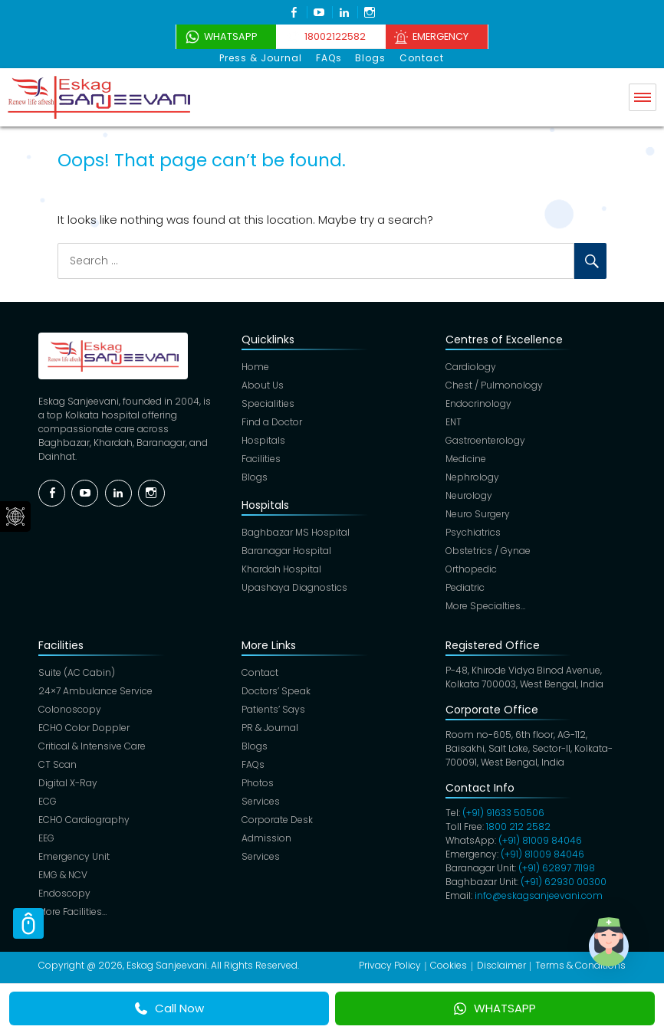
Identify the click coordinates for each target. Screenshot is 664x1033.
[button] (616, 951)
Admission (266, 837)
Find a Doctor (272, 421)
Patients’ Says (273, 709)
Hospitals (263, 440)
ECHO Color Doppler (84, 727)
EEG (46, 837)
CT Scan (57, 764)
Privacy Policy (390, 965)
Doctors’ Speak (276, 690)
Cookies (448, 965)
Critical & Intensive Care (92, 746)
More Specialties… (485, 605)
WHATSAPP (495, 1008)
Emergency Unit (74, 856)
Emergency (446, 36)
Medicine (465, 458)
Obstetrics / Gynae (488, 550)
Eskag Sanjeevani (167, 965)
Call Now (169, 1008)
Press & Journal (263, 57)
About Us (263, 385)
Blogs (370, 57)
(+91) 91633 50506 (503, 812)
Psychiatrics (473, 532)
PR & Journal (270, 727)
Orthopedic (471, 569)
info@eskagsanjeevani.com (539, 895)
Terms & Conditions (580, 965)
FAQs (330, 57)
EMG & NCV (62, 874)
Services (261, 801)
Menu (642, 96)
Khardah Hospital (281, 569)
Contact (420, 57)
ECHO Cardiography (84, 819)
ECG (47, 801)
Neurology (468, 495)
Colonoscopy (69, 709)
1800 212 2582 (518, 826)
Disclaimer (501, 965)
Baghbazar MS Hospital (296, 532)
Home (255, 366)
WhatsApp (223, 36)
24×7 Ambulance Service (95, 690)
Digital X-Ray (67, 782)
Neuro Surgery (477, 513)
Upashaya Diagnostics (294, 587)
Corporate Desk (277, 819)
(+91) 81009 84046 (540, 840)
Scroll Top (28, 923)
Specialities (268, 403)
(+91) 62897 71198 (556, 867)
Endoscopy (64, 893)
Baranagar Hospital (286, 550)
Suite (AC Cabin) (76, 672)
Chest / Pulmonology (494, 385)
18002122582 (333, 36)
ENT (453, 421)
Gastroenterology (485, 440)
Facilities (261, 458)
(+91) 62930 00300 (563, 881)
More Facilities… (72, 911)
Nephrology (472, 477)
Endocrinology (478, 403)
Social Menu (15, 516)
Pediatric (465, 587)
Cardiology (470, 366)
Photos (258, 782)
